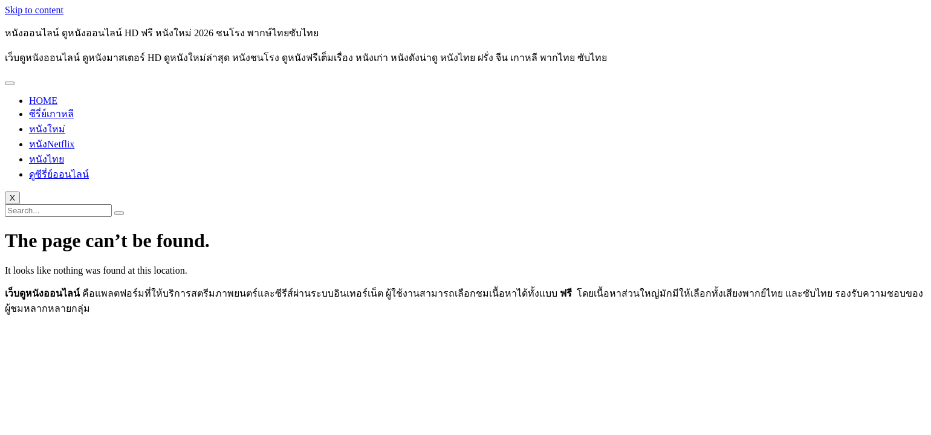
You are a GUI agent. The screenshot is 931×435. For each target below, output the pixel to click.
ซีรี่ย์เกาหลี (51, 114)
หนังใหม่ (47, 129)
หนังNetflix (51, 144)
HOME (43, 100)
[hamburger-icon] (10, 83)
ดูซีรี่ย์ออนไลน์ (59, 174)
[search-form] (58, 210)
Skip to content (34, 10)
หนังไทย (46, 159)
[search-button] (119, 213)
